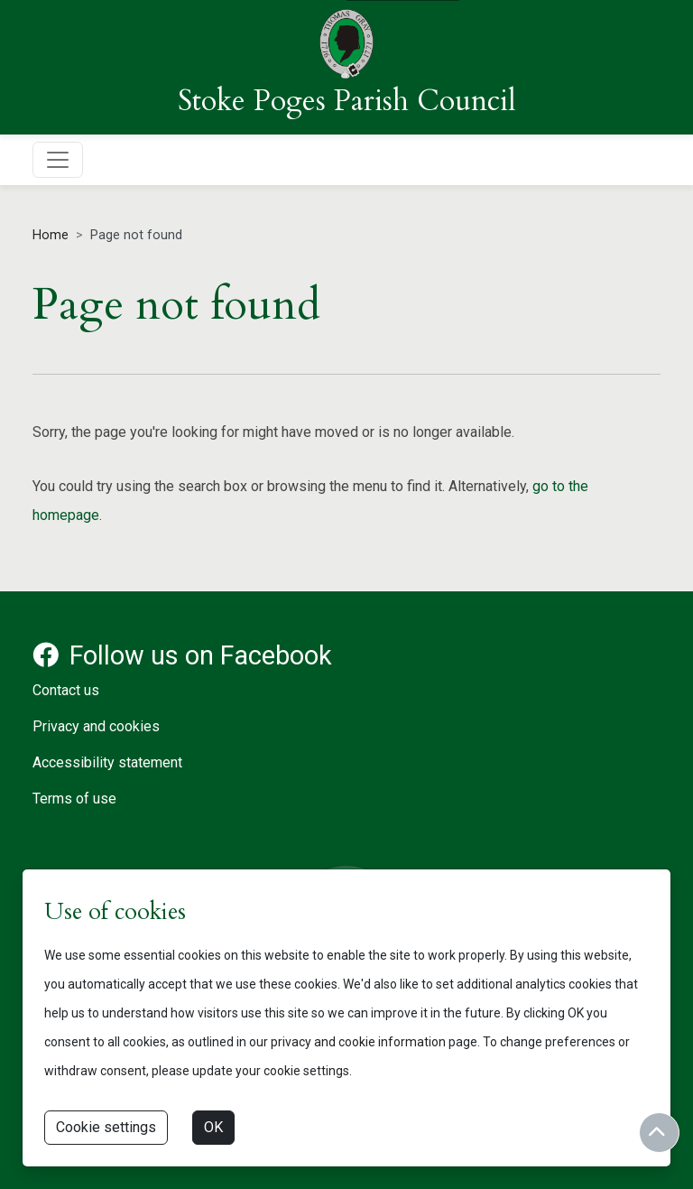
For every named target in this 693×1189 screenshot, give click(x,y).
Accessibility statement (107, 762)
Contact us (65, 690)
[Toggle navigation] (57, 160)
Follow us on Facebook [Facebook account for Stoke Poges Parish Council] (182, 655)
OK (213, 1127)
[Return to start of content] (659, 1132)
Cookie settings (106, 1127)
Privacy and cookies (96, 726)
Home (50, 235)
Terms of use (74, 798)
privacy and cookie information (358, 1042)
